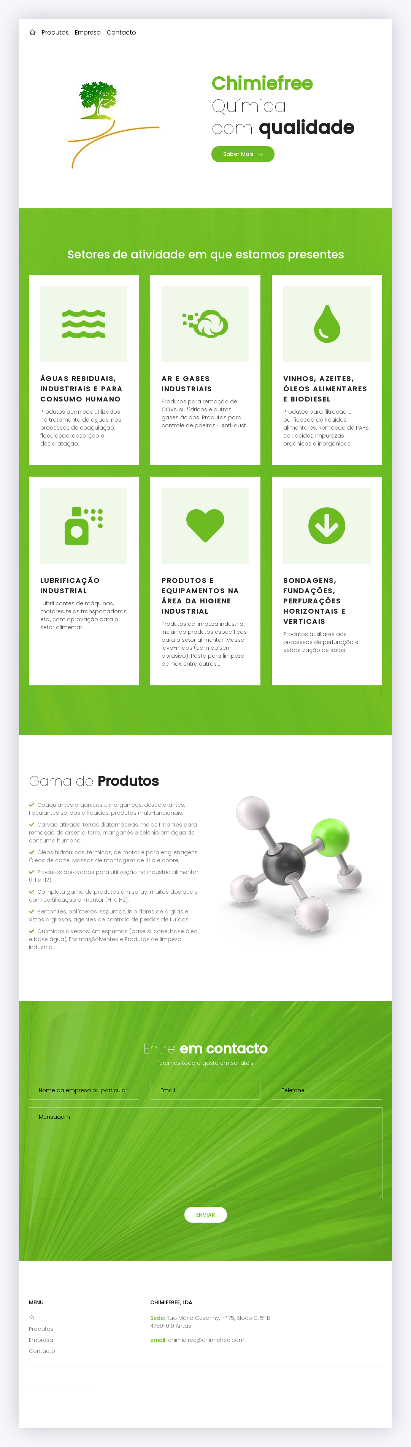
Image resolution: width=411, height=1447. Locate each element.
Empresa (88, 32)
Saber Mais (243, 154)
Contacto (121, 32)
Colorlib (85, 1386)
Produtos (55, 32)
